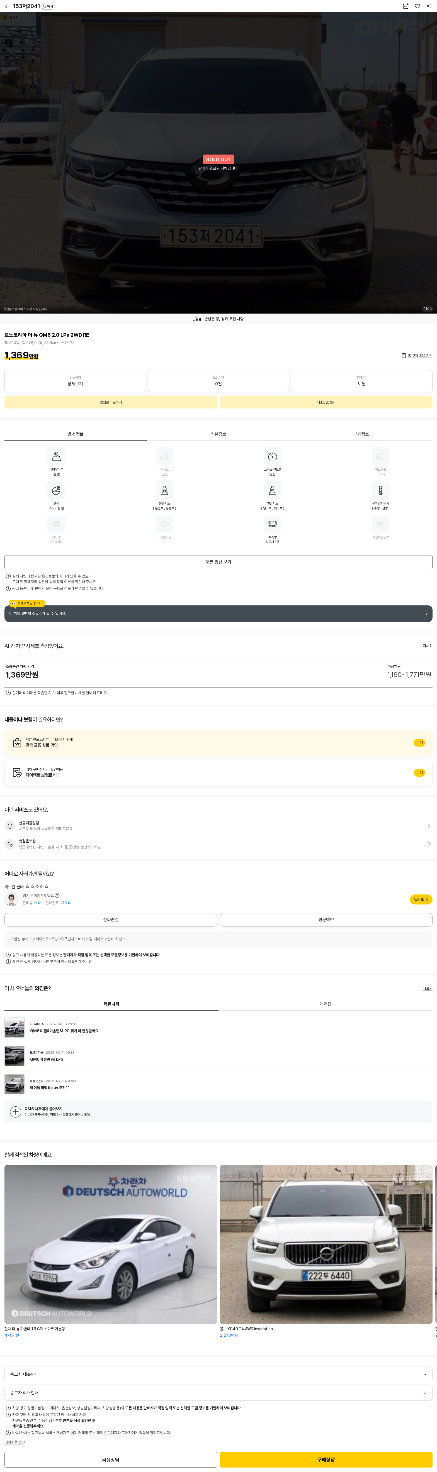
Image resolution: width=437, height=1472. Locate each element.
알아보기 (218, 742)
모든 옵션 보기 (218, 562)
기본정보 (218, 434)
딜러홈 (419, 899)
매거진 (325, 1004)
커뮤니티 (111, 1004)
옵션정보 (76, 434)
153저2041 (34, 6)
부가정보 (361, 434)
